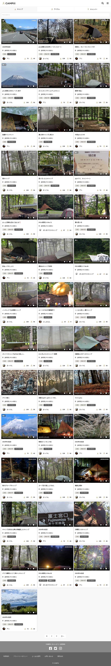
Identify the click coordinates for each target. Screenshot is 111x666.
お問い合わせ (49, 656)
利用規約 (6, 656)
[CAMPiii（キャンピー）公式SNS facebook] (50, 648)
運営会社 (60, 656)
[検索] (102, 3)
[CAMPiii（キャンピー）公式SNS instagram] (60, 648)
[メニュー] (107, 3)
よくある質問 (36, 656)
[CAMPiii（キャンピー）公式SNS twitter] (55, 648)
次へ (62, 636)
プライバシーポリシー (20, 656)
